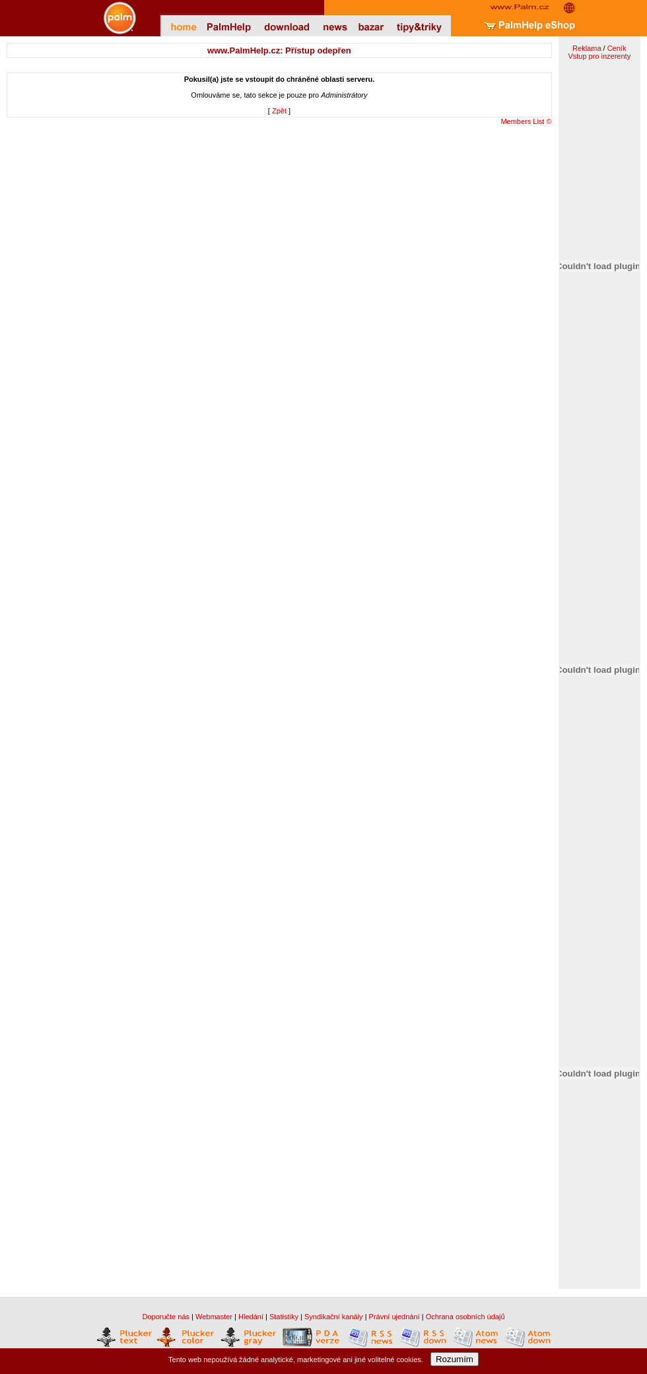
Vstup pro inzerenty (599, 56)
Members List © (525, 121)
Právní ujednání (394, 1317)
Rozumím (454, 1359)
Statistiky (283, 1317)
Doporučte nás (165, 1317)
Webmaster (213, 1317)
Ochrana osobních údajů (465, 1317)
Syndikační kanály (333, 1317)
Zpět (279, 111)
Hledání (250, 1317)
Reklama (586, 48)
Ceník (617, 48)
